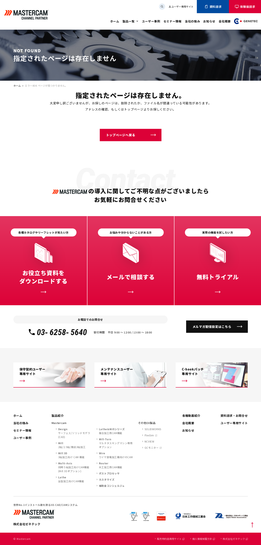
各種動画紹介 (191, 415)
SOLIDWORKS (153, 429)
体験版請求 (245, 7)
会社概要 (225, 21)
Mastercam (59, 423)
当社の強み (192, 21)
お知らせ (209, 21)
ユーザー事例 (151, 21)
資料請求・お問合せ (234, 415)
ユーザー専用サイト (181, 6)
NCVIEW (149, 441)
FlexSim (149, 435)
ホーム (114, 21)
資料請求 (213, 7)
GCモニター (152, 447)
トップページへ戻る (120, 135)
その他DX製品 (147, 423)
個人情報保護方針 (203, 538)
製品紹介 (58, 415)
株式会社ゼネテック (235, 538)
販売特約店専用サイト (170, 538)
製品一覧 (129, 21)
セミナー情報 (173, 21)
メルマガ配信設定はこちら (212, 326)
